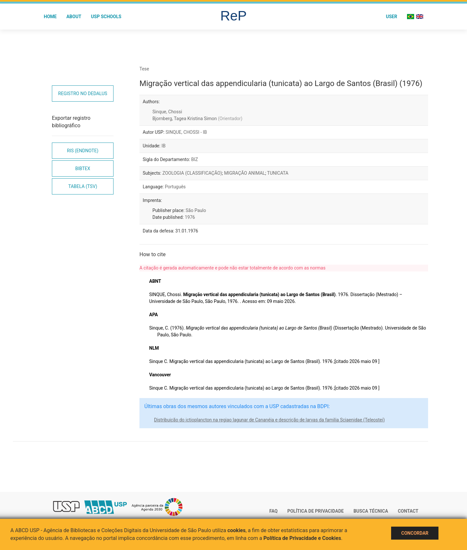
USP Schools (106, 16)
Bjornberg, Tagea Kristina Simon (197, 118)
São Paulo (196, 210)
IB (164, 145)
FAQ (273, 511)
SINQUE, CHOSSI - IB (186, 132)
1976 (190, 217)
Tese (144, 68)
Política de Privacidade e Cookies (302, 538)
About (73, 16)
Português (175, 186)
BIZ (194, 159)
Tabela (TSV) (82, 186)
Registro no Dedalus (82, 93)
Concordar (414, 533)
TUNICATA (278, 173)
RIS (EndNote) (83, 150)
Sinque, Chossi (167, 111)
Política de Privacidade (315, 511)
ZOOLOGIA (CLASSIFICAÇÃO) (192, 173)
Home (50, 16)
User (391, 16)
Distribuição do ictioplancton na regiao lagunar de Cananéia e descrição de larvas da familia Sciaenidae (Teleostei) (269, 419)
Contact (408, 511)
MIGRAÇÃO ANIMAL (244, 173)
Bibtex (82, 168)
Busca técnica (370, 511)
